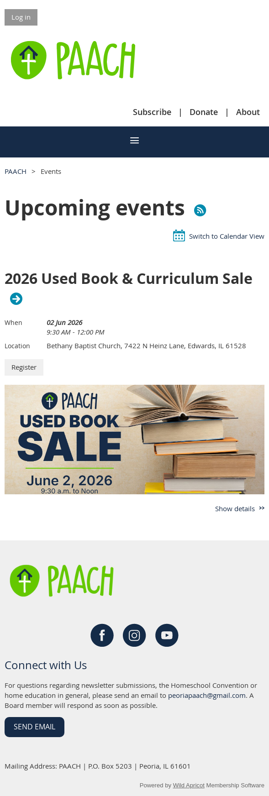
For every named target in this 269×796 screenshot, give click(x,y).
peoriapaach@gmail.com (207, 695)
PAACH (15, 171)
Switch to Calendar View (226, 236)
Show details (235, 508)
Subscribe (152, 111)
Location (17, 345)
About (248, 111)
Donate (204, 111)
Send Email (34, 727)
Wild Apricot (189, 785)
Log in (21, 16)
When (13, 322)
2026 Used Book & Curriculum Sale (129, 278)
